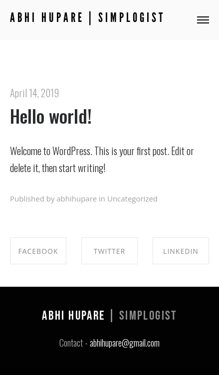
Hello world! (51, 115)
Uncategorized (132, 198)
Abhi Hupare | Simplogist (87, 17)
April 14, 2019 (34, 92)
